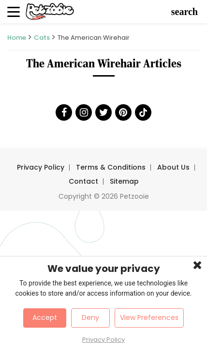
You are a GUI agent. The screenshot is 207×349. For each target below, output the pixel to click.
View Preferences (149, 317)
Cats (42, 37)
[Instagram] (83, 112)
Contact (83, 181)
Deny (90, 317)
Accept (44, 317)
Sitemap (124, 181)
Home (16, 37)
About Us (173, 167)
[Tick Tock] (143, 112)
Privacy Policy (40, 167)
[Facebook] (64, 112)
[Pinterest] (123, 112)
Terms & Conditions (111, 167)
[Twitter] (103, 112)
